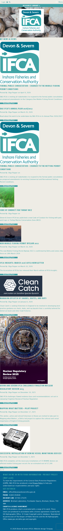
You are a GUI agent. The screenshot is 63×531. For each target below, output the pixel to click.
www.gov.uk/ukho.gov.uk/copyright (22, 519)
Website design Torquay (43, 529)
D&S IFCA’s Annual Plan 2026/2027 (16, 108)
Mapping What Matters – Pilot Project (19, 408)
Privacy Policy (38, 483)
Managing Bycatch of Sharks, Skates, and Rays (23, 298)
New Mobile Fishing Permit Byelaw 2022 (19, 243)
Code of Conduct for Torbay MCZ (16, 210)
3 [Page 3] (3, 470)
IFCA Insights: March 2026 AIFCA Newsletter (22, 262)
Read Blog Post (8, 103)
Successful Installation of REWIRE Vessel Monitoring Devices (30, 453)
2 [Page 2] (1, 470)
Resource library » (31, 5)
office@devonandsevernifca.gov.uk (22, 492)
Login (3, 2)
